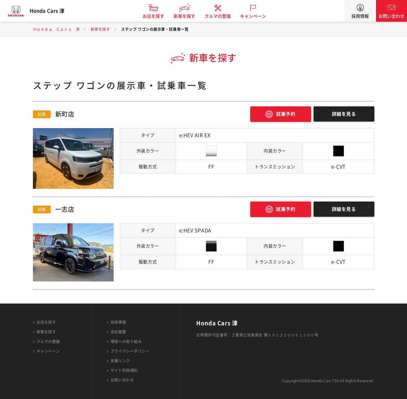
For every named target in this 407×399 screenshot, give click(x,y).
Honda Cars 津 (51, 11)
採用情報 (360, 16)
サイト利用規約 (124, 370)
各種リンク (120, 361)
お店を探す (158, 16)
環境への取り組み (126, 341)
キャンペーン (257, 16)
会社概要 (118, 332)
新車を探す (189, 16)
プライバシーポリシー (130, 351)
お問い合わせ (391, 16)
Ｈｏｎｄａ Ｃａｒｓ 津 (56, 29)
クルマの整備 (222, 16)
